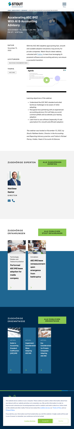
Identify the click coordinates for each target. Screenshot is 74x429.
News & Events (16, 10)
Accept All (45, 421)
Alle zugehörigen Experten (52, 163)
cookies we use (45, 408)
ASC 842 (12, 72)
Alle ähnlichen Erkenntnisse (52, 320)
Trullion (39, 54)
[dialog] (37, 411)
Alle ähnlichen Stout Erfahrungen (52, 232)
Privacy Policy (10, 410)
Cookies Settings (29, 421)
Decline (60, 421)
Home (9, 10)
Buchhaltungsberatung (18, 63)
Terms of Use (57, 408)
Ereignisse (24, 10)
